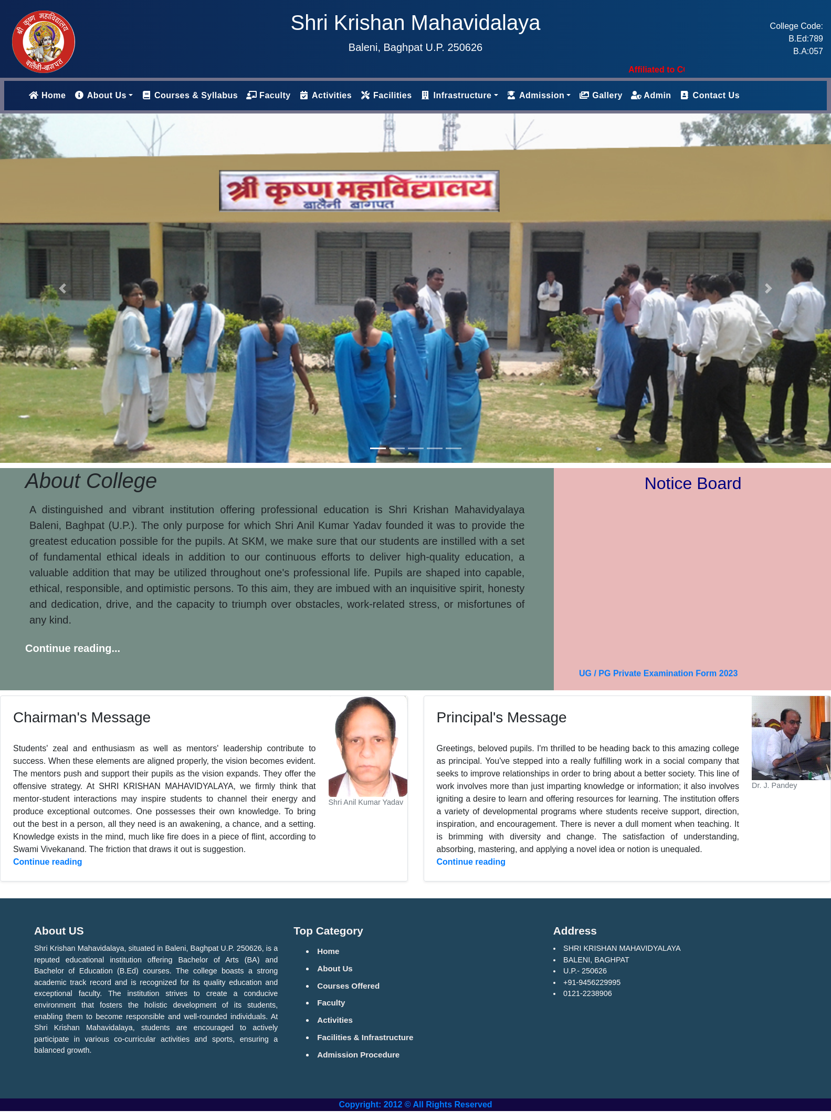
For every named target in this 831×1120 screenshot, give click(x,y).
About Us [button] (100, 95)
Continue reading (47, 861)
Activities (325, 95)
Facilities (386, 95)
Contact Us (710, 95)
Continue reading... (72, 648)
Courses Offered (348, 985)
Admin (651, 95)
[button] (62, 288)
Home (49, 94)
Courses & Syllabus (189, 95)
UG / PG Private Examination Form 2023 (658, 677)
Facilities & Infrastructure (365, 1037)
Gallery (601, 95)
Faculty (268, 95)
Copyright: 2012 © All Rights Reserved (415, 1104)
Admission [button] (536, 95)
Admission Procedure (358, 1054)
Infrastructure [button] (456, 95)
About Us (335, 968)
